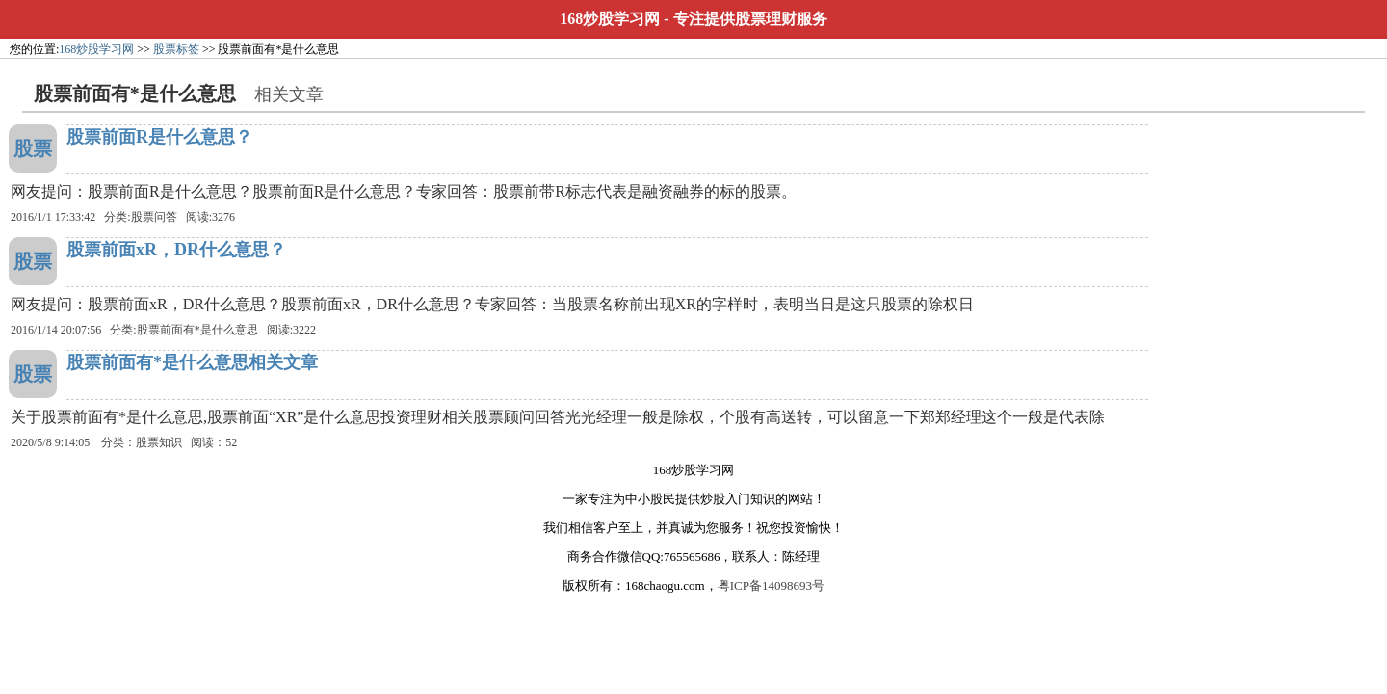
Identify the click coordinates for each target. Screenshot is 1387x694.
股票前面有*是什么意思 (197, 329)
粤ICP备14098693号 (771, 585)
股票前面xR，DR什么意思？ (176, 249)
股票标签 (176, 49)
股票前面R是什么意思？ (159, 137)
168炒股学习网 (610, 19)
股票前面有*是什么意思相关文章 (192, 362)
